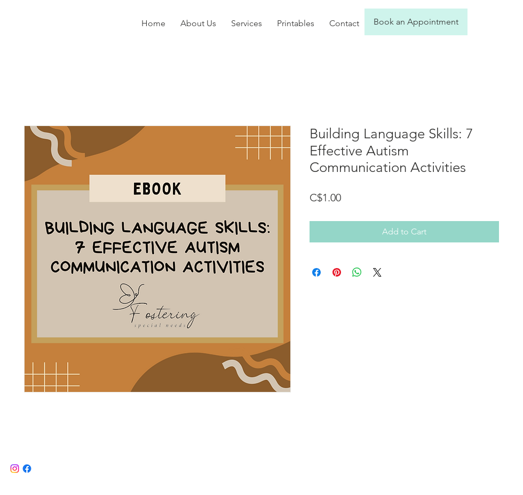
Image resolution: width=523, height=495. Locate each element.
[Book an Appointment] (415, 22)
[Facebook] (27, 468)
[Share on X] (377, 272)
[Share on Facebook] (316, 272)
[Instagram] (14, 468)
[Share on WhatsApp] (357, 272)
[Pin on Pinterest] (336, 272)
